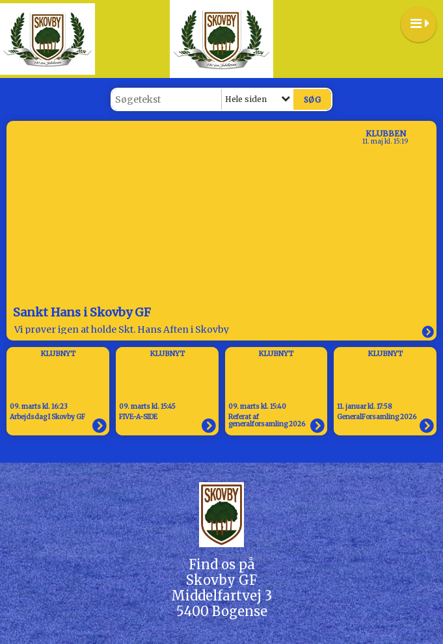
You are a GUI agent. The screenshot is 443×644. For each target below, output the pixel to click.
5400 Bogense (221, 611)
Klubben (386, 133)
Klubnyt (57, 353)
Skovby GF (221, 580)
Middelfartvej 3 (221, 595)
